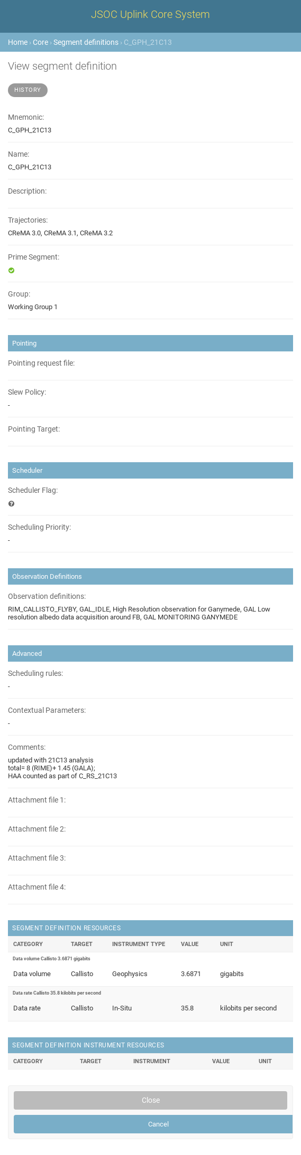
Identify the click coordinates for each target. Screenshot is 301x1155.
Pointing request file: (41, 363)
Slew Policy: (27, 392)
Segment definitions (85, 42)
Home (18, 42)
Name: (18, 154)
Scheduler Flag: (33, 490)
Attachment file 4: (37, 887)
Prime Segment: (33, 257)
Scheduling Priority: (39, 527)
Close (151, 1100)
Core (40, 42)
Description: (27, 191)
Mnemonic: (26, 117)
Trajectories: (28, 220)
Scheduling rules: (35, 673)
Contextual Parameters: (47, 710)
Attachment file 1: (37, 800)
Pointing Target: (34, 429)
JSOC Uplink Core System (150, 14)
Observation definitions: (47, 596)
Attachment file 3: (37, 858)
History (27, 90)
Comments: (26, 747)
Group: (19, 294)
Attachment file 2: (37, 829)
